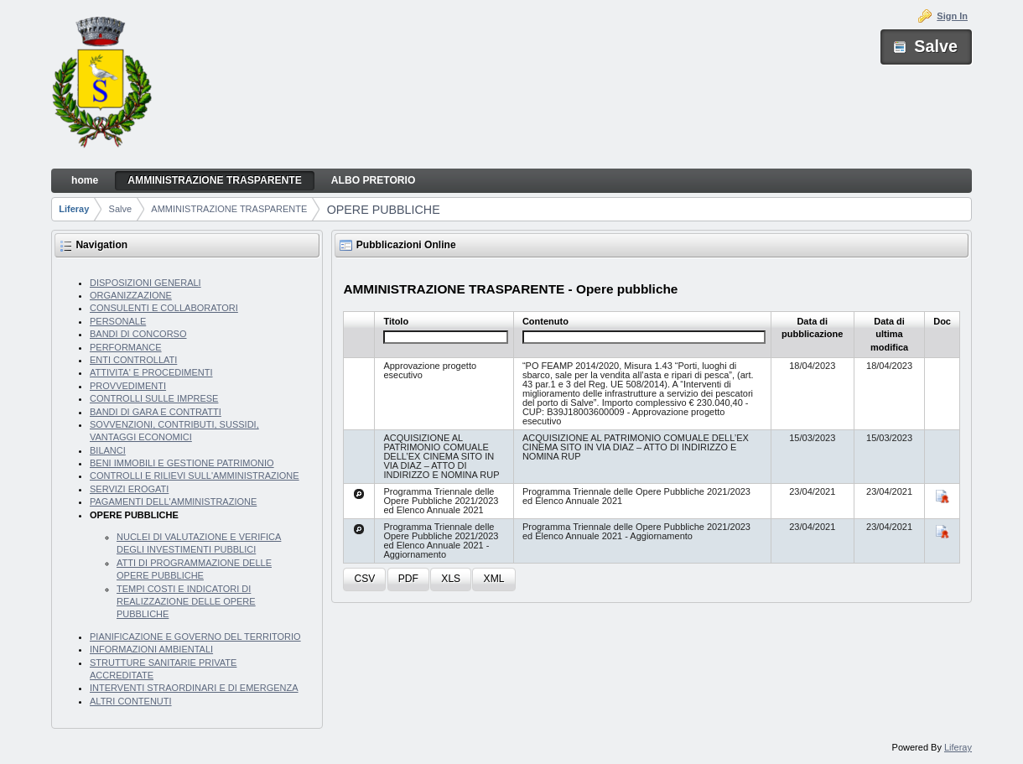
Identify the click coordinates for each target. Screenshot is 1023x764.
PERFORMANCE (126, 347)
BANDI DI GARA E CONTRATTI (155, 412)
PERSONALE (118, 321)
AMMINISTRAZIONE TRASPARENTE (229, 209)
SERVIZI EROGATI (129, 489)
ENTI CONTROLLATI (133, 360)
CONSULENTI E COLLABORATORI (164, 308)
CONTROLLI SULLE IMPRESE (154, 398)
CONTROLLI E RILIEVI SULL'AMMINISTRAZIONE (194, 475)
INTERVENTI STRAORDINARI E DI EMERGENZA (194, 688)
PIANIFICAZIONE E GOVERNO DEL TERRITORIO (195, 636)
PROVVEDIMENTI (128, 386)
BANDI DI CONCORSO (138, 334)
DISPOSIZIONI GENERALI (145, 283)
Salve (120, 209)
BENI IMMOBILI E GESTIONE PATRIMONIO (182, 463)
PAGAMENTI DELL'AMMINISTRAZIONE (173, 501)
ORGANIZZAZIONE (131, 295)
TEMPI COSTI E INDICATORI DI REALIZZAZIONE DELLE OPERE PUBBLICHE (186, 602)
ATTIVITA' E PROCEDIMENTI (151, 372)
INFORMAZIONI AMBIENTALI (151, 649)
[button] (364, 580)
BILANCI (108, 450)
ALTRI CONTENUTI (131, 701)
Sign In (952, 16)
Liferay (74, 209)
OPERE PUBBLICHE (383, 209)
